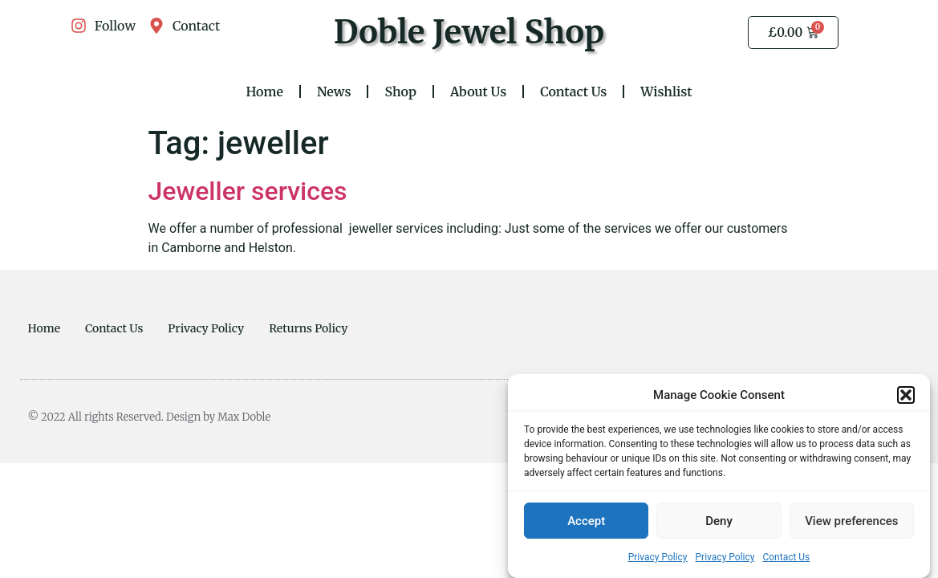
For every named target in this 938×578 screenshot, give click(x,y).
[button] (906, 396)
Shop (400, 91)
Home (264, 91)
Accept (586, 522)
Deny (719, 522)
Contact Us (786, 558)
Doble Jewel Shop (469, 32)
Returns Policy (308, 328)
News (334, 91)
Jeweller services (247, 191)
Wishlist (666, 91)
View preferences (851, 522)
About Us (478, 91)
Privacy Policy (658, 558)
